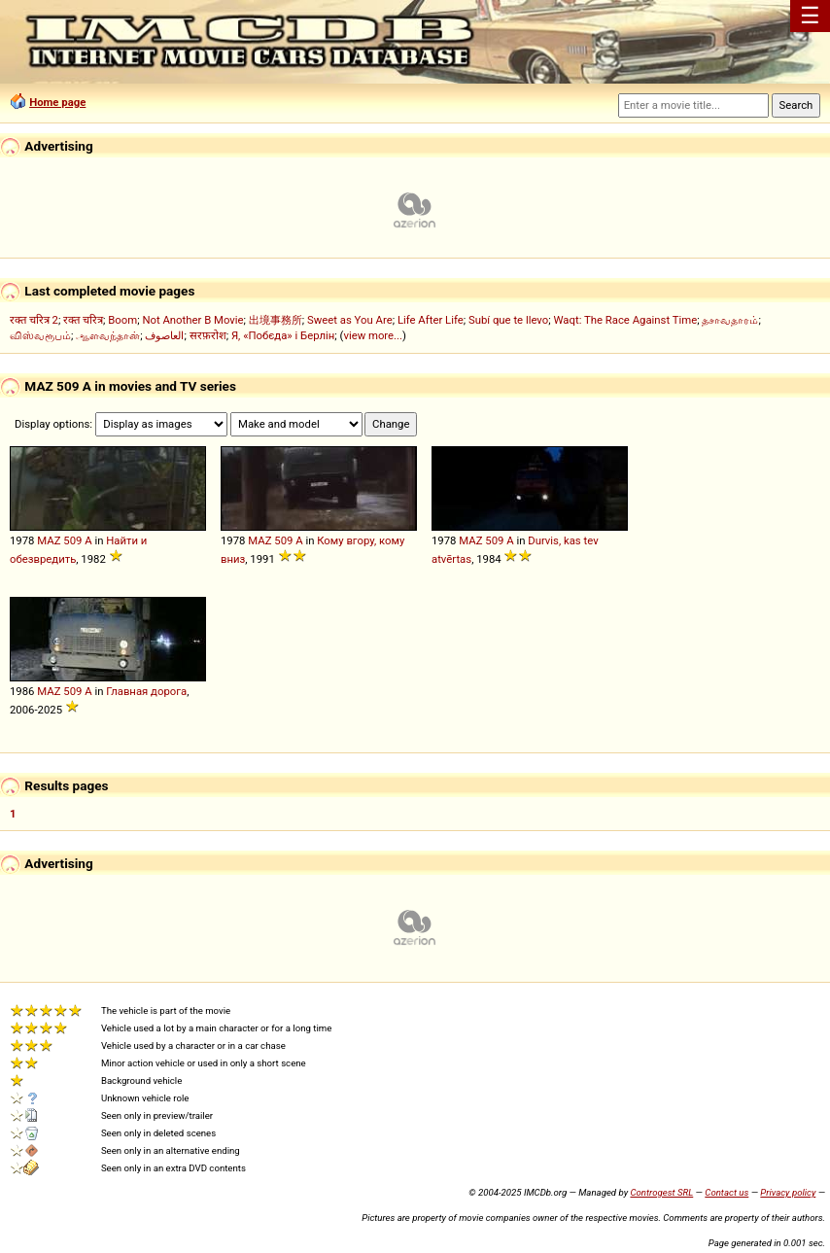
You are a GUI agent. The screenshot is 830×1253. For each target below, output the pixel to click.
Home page (57, 102)
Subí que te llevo (508, 320)
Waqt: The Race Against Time (625, 320)
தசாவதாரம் (730, 320)
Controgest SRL (661, 1192)
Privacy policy (787, 1192)
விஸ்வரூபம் (40, 335)
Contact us (726, 1192)
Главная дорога (146, 691)
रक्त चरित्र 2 (34, 320)
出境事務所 (275, 320)
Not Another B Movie (192, 320)
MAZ (48, 540)
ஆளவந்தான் (108, 335)
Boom (122, 320)
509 (72, 540)
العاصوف (164, 335)
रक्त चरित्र (83, 320)
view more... (372, 335)
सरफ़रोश (208, 335)
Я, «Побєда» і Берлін (282, 335)
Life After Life (431, 320)
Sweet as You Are (350, 320)
